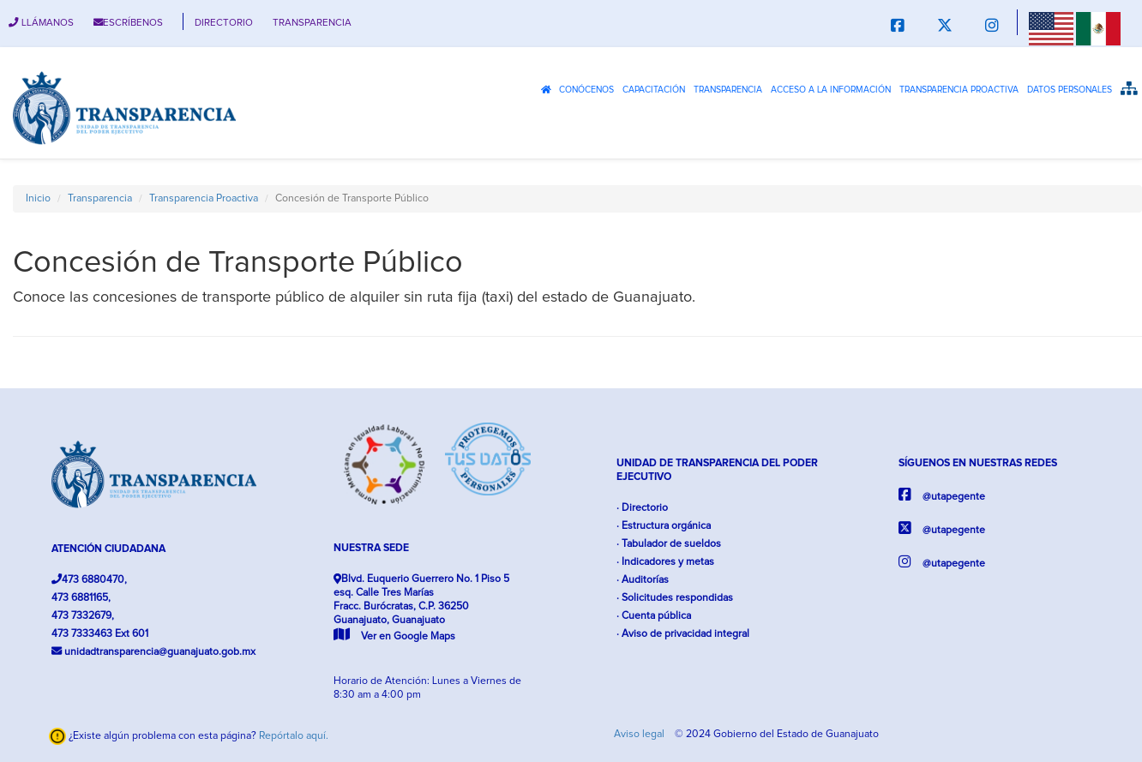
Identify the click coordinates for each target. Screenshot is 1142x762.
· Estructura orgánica (663, 525)
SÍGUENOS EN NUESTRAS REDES (978, 463)
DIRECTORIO (224, 22)
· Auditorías (642, 579)
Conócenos (586, 90)
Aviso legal (640, 734)
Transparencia (728, 90)
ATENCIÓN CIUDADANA (108, 549)
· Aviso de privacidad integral (682, 633)
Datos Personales (1069, 90)
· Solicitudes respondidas (674, 597)
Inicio (38, 198)
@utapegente (942, 495)
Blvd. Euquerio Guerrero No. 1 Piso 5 (421, 607)
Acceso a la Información (831, 90)
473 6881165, (81, 597)
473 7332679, (82, 615)
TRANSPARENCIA (312, 22)
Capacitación (653, 90)
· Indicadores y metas (665, 561)
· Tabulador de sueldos (668, 543)
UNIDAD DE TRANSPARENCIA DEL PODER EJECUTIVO (717, 470)
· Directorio (642, 507)
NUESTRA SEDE (371, 548)
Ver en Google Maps (394, 636)
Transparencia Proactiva (959, 90)
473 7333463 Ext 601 (99, 633)
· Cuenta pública (653, 615)
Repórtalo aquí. (293, 735)
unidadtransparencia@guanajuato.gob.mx (153, 651)
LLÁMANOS (41, 22)
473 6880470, (89, 579)
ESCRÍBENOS (128, 22)
